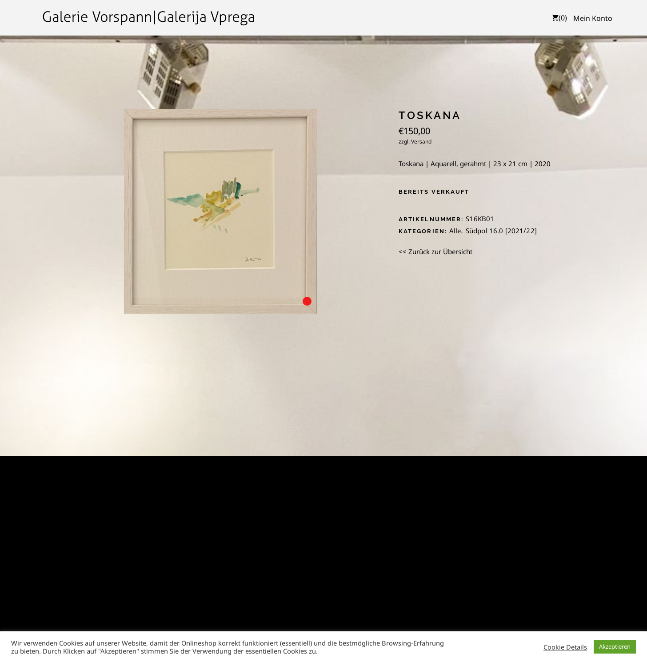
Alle (455, 230)
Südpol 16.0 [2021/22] (501, 230)
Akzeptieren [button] (615, 646)
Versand (421, 141)
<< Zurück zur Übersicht (435, 251)
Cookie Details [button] (565, 647)
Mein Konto (592, 18)
